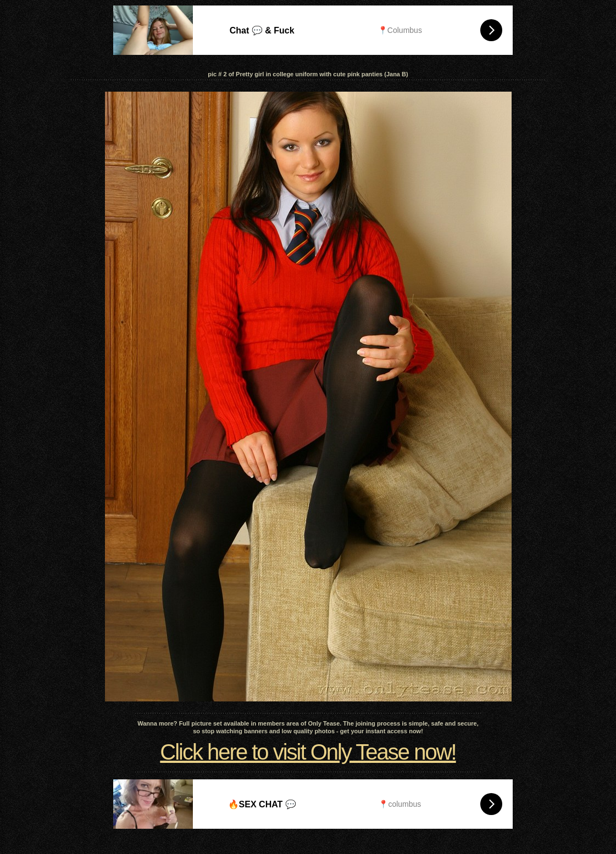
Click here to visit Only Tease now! (308, 752)
